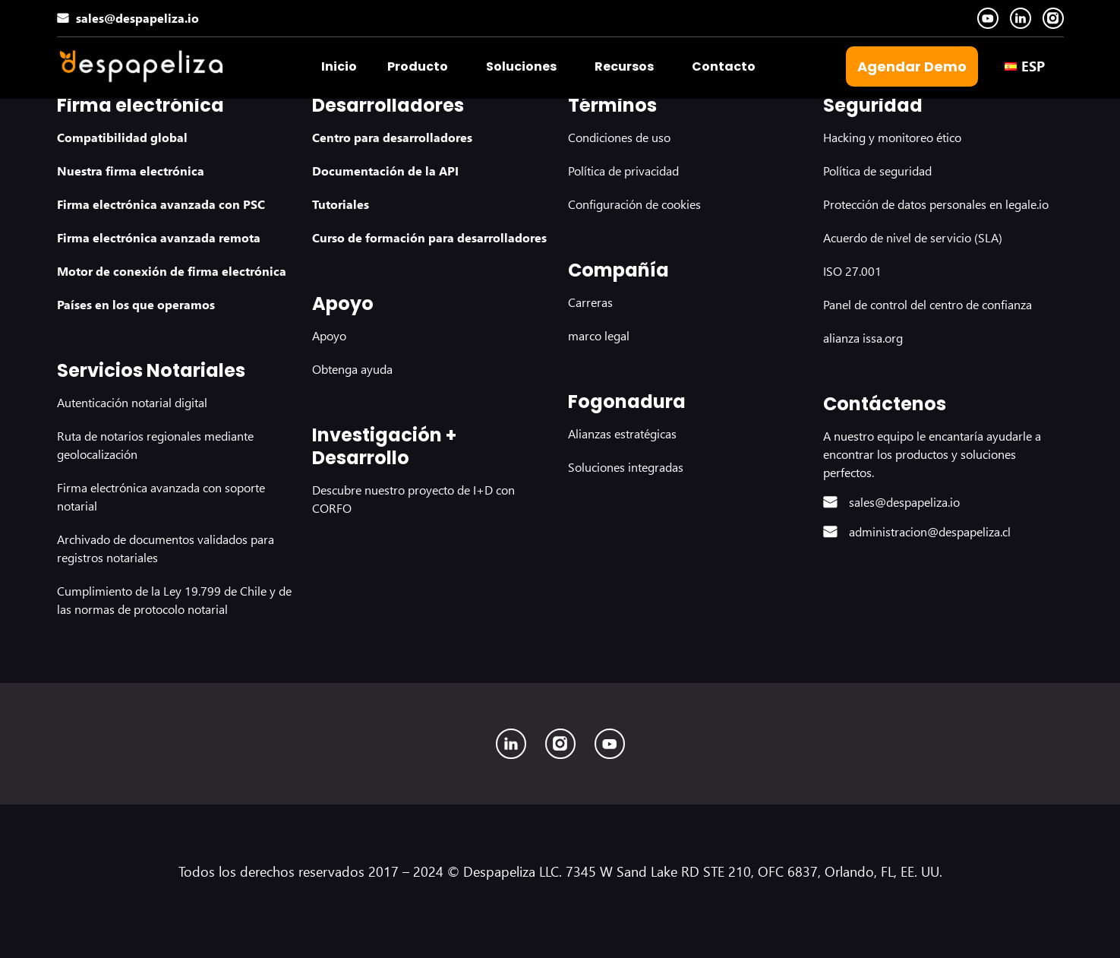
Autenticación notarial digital (132, 402)
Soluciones (521, 66)
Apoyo (329, 335)
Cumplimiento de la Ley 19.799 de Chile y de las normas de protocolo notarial (174, 600)
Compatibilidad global (122, 137)
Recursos (624, 66)
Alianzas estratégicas (622, 433)
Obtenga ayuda (352, 369)
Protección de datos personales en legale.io (936, 204)
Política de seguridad (877, 171)
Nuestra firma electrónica (130, 171)
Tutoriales (340, 204)
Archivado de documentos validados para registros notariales (165, 548)
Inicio (339, 66)
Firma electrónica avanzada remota (158, 237)
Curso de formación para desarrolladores (429, 237)
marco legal (598, 335)
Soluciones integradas (625, 467)
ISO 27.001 (852, 271)
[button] (421, 67)
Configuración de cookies (634, 204)
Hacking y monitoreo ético (892, 137)
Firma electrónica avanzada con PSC (161, 204)
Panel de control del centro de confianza (927, 304)
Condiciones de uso (619, 137)
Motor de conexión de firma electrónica (171, 271)
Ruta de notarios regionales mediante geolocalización (155, 445)
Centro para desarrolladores (392, 137)
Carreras (590, 302)
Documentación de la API (385, 171)
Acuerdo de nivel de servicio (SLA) (912, 237)
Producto (417, 66)
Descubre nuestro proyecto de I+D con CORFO (413, 499)
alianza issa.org (863, 338)
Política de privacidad (623, 171)
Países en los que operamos (136, 304)
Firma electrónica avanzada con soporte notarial (161, 496)
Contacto (724, 66)
